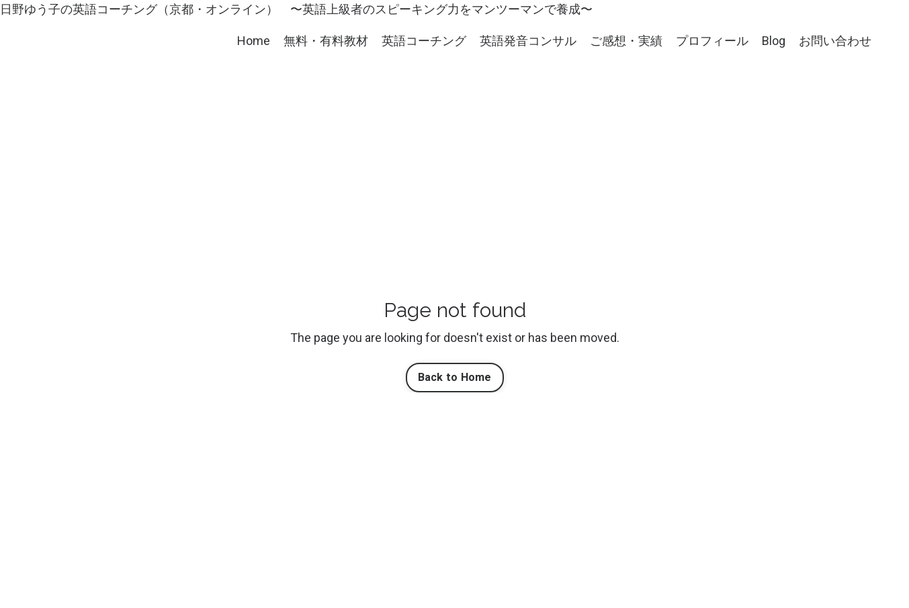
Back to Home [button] (455, 377)
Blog (773, 41)
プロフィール (712, 41)
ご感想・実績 (626, 41)
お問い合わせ (835, 41)
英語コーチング (424, 41)
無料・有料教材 (326, 41)
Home (253, 41)
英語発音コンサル (528, 41)
